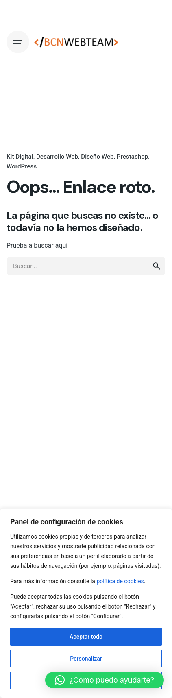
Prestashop (132, 156)
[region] (86, 603)
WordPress (22, 166)
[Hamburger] (18, 42)
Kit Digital (20, 156)
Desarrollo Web (57, 156)
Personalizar (86, 658)
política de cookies (120, 581)
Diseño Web (97, 156)
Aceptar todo (86, 636)
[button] (104, 680)
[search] (156, 266)
